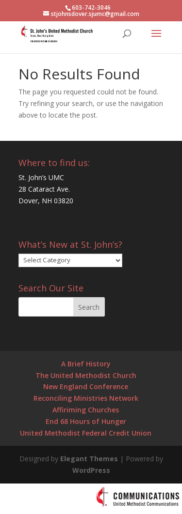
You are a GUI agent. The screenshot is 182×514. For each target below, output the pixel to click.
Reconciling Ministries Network (85, 398)
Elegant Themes (89, 458)
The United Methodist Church (85, 375)
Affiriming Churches (85, 409)
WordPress (91, 470)
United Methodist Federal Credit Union (85, 433)
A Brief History (86, 363)
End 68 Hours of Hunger (86, 421)
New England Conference (85, 386)
